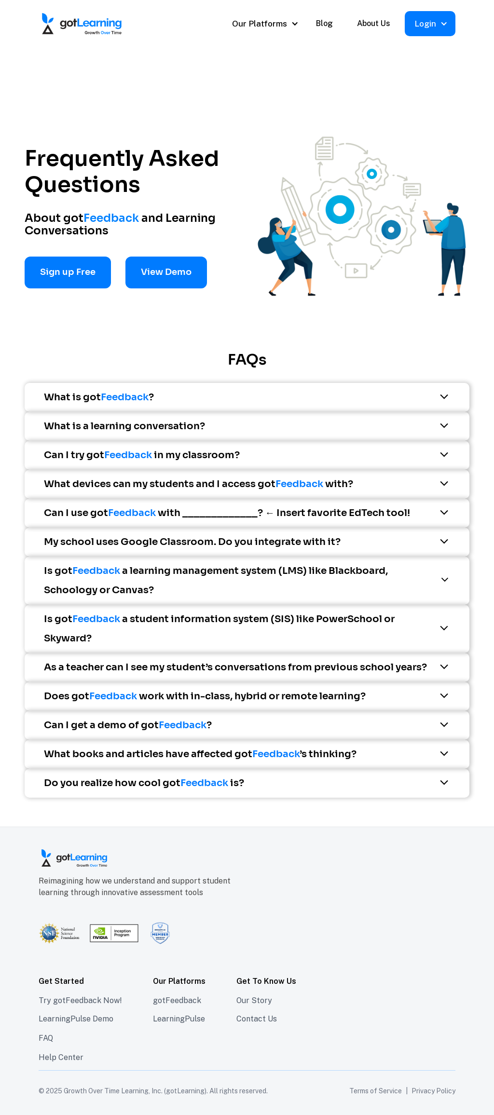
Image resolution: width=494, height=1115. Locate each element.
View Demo (166, 272)
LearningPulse (179, 1018)
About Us (373, 23)
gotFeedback (177, 1000)
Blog (324, 23)
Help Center (61, 1057)
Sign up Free (68, 272)
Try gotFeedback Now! (80, 1000)
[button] (264, 23)
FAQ (46, 1038)
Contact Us (256, 1018)
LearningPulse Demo (76, 1018)
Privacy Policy (433, 1091)
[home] (113, 24)
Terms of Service (375, 1091)
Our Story (254, 1000)
